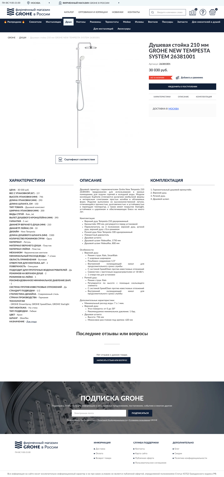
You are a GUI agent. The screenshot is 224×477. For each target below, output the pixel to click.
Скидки (178, 453)
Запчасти (182, 22)
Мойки (127, 22)
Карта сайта (141, 453)
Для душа (31, 322)
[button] (203, 12)
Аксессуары (124, 29)
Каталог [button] (69, 12)
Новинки (117, 12)
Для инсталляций (103, 29)
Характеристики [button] (162, 97)
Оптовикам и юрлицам (93, 12)
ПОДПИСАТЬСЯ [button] (140, 413)
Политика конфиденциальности (191, 458)
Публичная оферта (144, 458)
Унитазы (81, 22)
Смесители (35, 22)
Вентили (153, 22)
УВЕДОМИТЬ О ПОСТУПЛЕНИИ (182, 87)
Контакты (134, 12)
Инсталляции (53, 22)
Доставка (100, 449)
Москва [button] (173, 109)
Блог (177, 449)
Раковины (95, 22)
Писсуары (167, 22)
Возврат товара (103, 458)
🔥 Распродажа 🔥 (14, 22)
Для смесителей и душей (206, 22)
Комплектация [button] (204, 97)
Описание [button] (183, 97)
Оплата (99, 453)
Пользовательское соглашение (150, 463)
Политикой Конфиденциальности (112, 420)
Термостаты (112, 22)
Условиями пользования (139, 420)
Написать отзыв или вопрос (112, 360)
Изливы (139, 22)
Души (68, 22)
